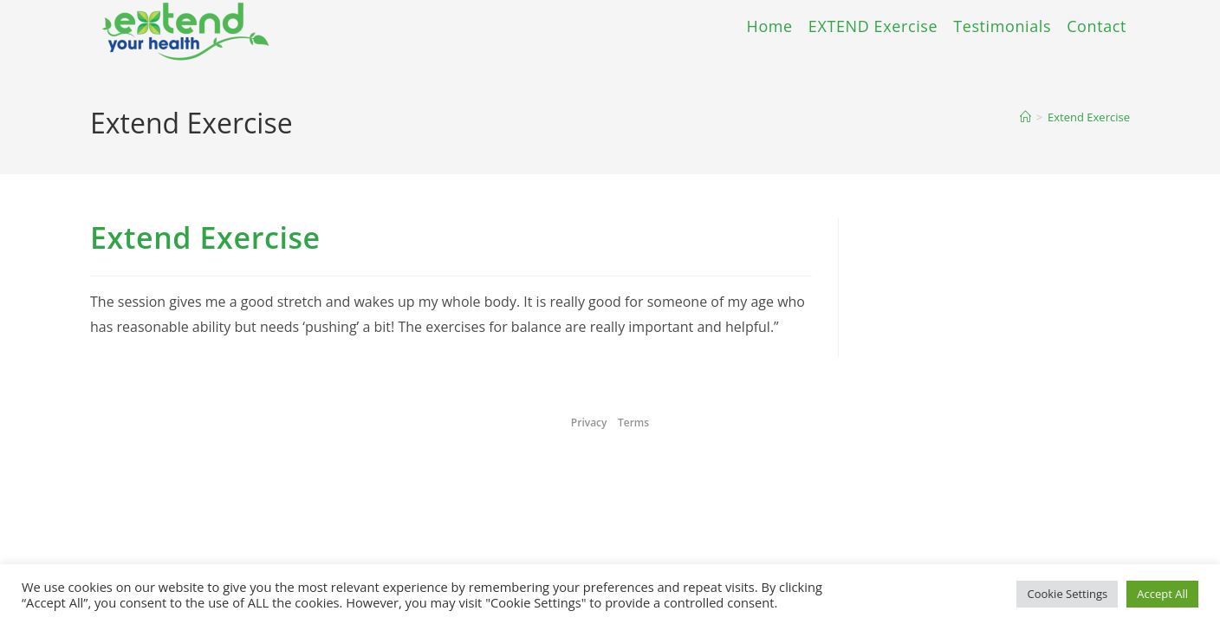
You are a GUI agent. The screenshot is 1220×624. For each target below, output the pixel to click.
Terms (633, 422)
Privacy (589, 422)
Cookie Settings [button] (1067, 593)
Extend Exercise (1089, 117)
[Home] (1025, 117)
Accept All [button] (1162, 593)
